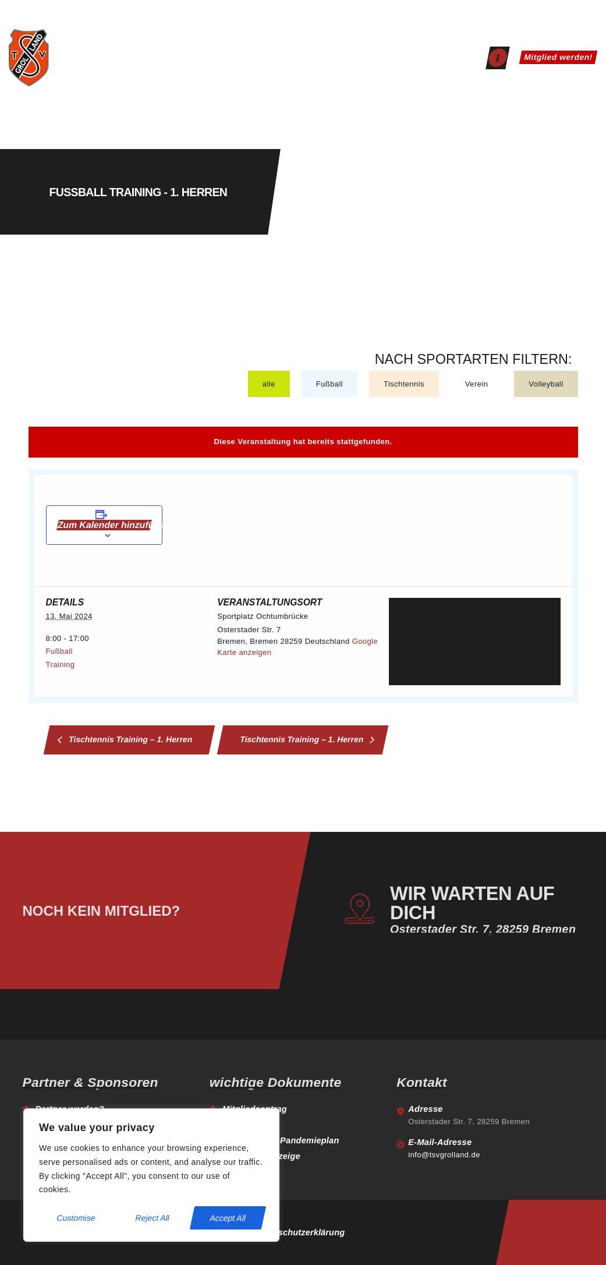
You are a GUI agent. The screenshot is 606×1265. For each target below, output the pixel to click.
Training (60, 664)
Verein (476, 384)
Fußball (329, 384)
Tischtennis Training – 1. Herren (129, 738)
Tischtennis (404, 384)
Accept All (228, 1218)
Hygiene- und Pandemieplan (280, 1140)
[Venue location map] (475, 641)
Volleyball (546, 384)
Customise (76, 1218)
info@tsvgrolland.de (444, 1154)
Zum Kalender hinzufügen (104, 525)
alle (269, 384)
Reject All (152, 1218)
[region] (151, 1175)
